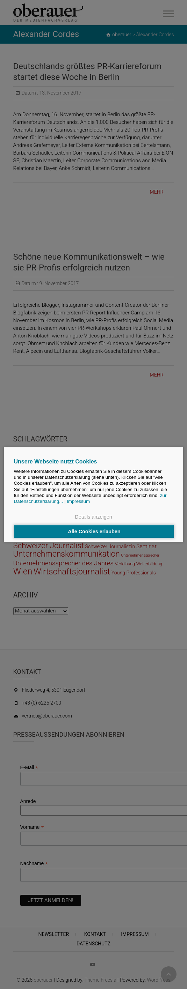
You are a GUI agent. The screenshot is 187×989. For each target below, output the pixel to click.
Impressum (78, 501)
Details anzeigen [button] (93, 517)
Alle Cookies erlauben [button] (94, 531)
